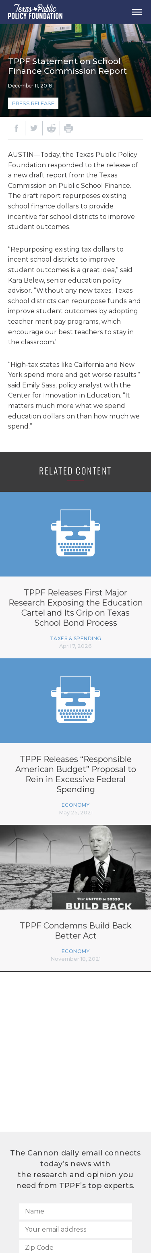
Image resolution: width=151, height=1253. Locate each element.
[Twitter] (33, 128)
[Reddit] (51, 128)
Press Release (33, 103)
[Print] (68, 128)
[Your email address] (75, 1230)
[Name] (75, 1211)
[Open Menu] (137, 12)
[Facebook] (16, 128)
